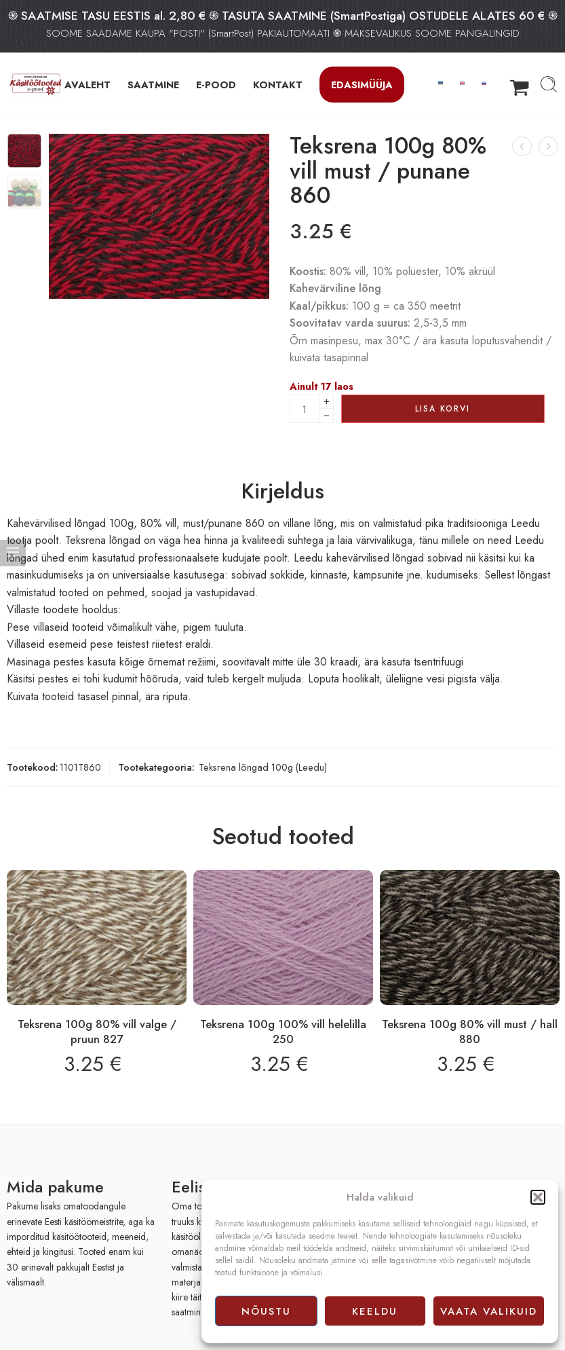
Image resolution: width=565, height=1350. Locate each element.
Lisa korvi (442, 409)
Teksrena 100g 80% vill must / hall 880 (470, 1031)
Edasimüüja (362, 84)
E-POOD (216, 84)
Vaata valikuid (488, 1311)
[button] (538, 1197)
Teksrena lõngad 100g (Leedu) (263, 767)
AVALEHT (87, 84)
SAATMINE (153, 84)
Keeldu (374, 1311)
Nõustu (266, 1311)
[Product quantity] (305, 409)
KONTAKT (278, 84)
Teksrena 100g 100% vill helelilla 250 (283, 1031)
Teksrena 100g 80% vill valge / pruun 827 (97, 1031)
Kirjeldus (282, 492)
